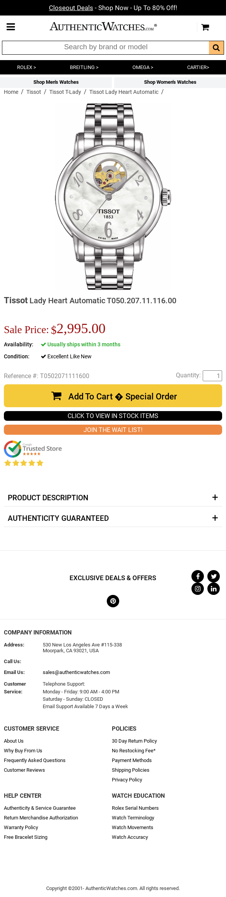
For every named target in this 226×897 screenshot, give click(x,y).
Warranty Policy (21, 827)
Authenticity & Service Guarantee (40, 808)
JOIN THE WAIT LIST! (113, 430)
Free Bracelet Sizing (25, 837)
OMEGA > (142, 67)
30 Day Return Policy (134, 741)
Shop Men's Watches (56, 82)
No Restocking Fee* (134, 751)
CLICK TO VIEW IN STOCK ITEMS (113, 416)
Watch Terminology (133, 818)
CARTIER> (198, 67)
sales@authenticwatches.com (76, 672)
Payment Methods (132, 760)
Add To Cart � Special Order (122, 396)
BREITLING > (84, 67)
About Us (14, 741)
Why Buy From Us (23, 751)
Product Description (48, 498)
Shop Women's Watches (170, 82)
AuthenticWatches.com (111, 26)
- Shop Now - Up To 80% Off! (113, 8)
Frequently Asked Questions (35, 760)
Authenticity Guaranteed (58, 518)
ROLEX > (26, 67)
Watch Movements (132, 827)
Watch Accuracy (130, 837)
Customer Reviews (24, 770)
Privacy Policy (127, 780)
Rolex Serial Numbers (135, 808)
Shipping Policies (131, 770)
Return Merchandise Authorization (41, 818)
